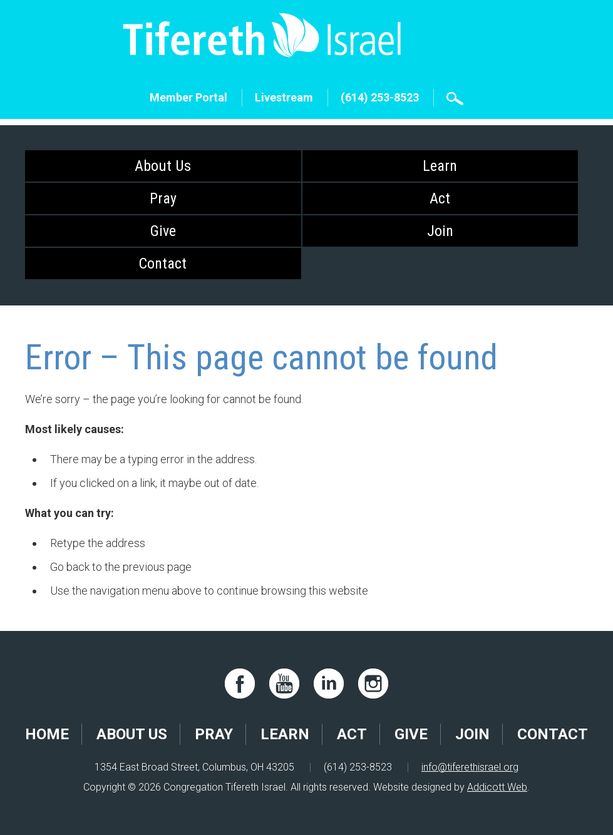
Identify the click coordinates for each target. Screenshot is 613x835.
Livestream (284, 97)
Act (440, 198)
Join (440, 231)
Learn (440, 166)
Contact (163, 263)
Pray (163, 198)
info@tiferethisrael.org (469, 767)
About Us (163, 166)
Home (47, 734)
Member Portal (188, 97)
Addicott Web (497, 787)
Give (163, 231)
